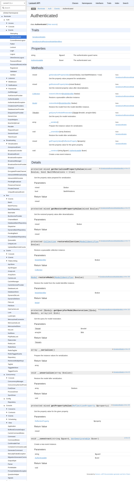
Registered (14, 68)
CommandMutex (14, 440)
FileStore (11, 306)
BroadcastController (15, 151)
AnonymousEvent (14, 147)
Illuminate (7, 16)
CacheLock (12, 278)
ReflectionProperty (70, 141)
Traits (109, 3)
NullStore (11, 333)
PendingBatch (13, 233)
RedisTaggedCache (15, 354)
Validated (13, 71)
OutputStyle (12, 461)
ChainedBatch (13, 219)
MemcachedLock (14, 323)
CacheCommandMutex (16, 433)
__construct (53, 151)
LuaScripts (11, 316)
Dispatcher (12, 226)
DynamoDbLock (13, 295)
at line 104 (127, 405)
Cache (8, 250)
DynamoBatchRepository (17, 230)
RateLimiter (12, 340)
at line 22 (127, 168)
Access (11, 23)
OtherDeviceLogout (17, 58)
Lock (9, 312)
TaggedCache (13, 371)
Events (10, 30)
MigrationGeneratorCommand (18, 457)
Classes (75, 3)
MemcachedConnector (16, 319)
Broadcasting (11, 140)
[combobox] (13, 8)
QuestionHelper (13, 474)
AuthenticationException (16, 102)
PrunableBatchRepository (17, 237)
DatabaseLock (13, 288)
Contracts (11, 412)
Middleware (12, 82)
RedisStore (12, 347)
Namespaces (87, 3)
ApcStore (11, 264)
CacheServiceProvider (16, 285)
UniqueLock (12, 244)
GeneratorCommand (15, 450)
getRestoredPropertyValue (59, 84)
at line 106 (127, 276)
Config (8, 399)
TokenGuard (12, 137)
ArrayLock (11, 271)
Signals (10, 478)
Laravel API (34, 3)
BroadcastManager (14, 161)
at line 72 (127, 241)
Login (12, 51)
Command (11, 436)
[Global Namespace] (10, 13)
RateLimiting (12, 261)
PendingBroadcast (14, 182)
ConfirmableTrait (14, 443)
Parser (10, 464)
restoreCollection (55, 94)
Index (117, 3)
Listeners (11, 78)
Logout (12, 54)
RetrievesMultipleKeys (16, 361)
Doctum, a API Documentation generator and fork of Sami (112, 474)
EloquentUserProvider (16, 113)
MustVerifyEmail (13, 123)
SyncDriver (12, 395)
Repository (12, 357)
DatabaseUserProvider (16, 109)
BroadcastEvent (13, 154)
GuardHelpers (13, 120)
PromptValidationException (17, 471)
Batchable (11, 213)
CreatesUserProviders (16, 106)
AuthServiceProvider (15, 95)
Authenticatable (13, 99)
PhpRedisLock (13, 337)
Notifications (12, 85)
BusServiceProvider (15, 216)
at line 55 (127, 208)
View (10, 423)
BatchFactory (12, 206)
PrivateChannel (13, 188)
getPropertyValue (55, 141)
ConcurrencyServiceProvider (18, 385)
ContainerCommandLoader (17, 447)
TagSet (10, 364)
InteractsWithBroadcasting (17, 175)
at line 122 (127, 309)
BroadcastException (15, 157)
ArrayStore (12, 275)
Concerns (11, 409)
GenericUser (12, 116)
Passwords (12, 89)
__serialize (53, 122)
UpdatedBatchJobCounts (17, 247)
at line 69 (127, 372)
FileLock (11, 302)
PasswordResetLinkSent (19, 64)
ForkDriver (11, 388)
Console (11, 27)
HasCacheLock (13, 309)
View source (52, 24)
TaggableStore (13, 368)
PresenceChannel (14, 185)
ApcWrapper (12, 268)
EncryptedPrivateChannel (17, 171)
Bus (7, 195)
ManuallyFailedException (17, 454)
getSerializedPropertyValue (59, 75)
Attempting (14, 33)
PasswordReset (15, 61)
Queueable (12, 240)
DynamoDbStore (14, 299)
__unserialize (54, 132)
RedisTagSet (12, 350)
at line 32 (127, 438)
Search (125, 3)
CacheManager (13, 281)
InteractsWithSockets (15, 178)
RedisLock (11, 343)
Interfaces (99, 3)
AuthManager (13, 92)
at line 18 (127, 349)
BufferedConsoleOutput (16, 430)
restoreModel (54, 103)
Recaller (11, 126)
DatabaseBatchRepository (17, 223)
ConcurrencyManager (15, 381)
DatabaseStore (13, 292)
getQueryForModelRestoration (60, 113)
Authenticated (15, 37)
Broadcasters (13, 144)
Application (12, 426)
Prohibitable (12, 467)
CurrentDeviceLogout (17, 40)
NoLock (10, 330)
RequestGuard (13, 130)
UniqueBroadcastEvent (16, 192)
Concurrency (10, 374)
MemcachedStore (14, 326)
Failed (12, 44)
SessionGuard (13, 133)
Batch (10, 202)
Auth (7, 20)
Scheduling (12, 419)
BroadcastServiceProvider (17, 164)
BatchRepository (14, 209)
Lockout (13, 47)
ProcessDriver (13, 392)
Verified (12, 75)
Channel (11, 168)
